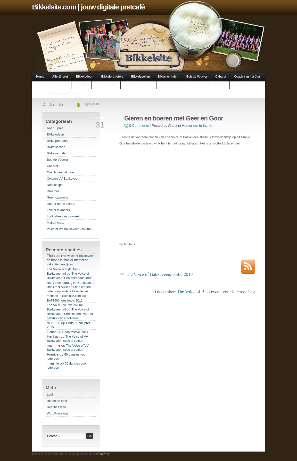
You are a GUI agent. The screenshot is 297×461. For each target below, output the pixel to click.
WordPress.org (57, 413)
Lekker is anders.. (173, 85)
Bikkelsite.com (54, 7)
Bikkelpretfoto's (112, 76)
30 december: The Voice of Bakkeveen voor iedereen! (200, 291)
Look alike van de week (209, 85)
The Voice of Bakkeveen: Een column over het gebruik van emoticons (70, 314)
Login (51, 394)
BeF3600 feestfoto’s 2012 (64, 300)
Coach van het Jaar (247, 76)
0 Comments (139, 125)
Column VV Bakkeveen (52, 85)
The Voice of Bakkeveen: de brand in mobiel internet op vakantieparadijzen (71, 260)
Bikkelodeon (84, 76)
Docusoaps (55, 185)
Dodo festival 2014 (75, 332)
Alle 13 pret (60, 76)
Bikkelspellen (140, 76)
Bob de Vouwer (196, 76)
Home (40, 76)
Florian (52, 332)
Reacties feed (56, 407)
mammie (53, 363)
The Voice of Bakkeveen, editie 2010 (159, 274)
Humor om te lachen (138, 85)
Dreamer (82, 85)
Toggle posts (91, 104)
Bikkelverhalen (168, 76)
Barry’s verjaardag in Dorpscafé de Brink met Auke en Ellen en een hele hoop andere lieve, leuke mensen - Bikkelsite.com (71, 289)
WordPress (103, 454)
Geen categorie (106, 85)
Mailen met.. (241, 85)
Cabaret (220, 76)
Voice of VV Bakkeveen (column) (58, 93)
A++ (62, 105)
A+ (52, 105)
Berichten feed (57, 401)
